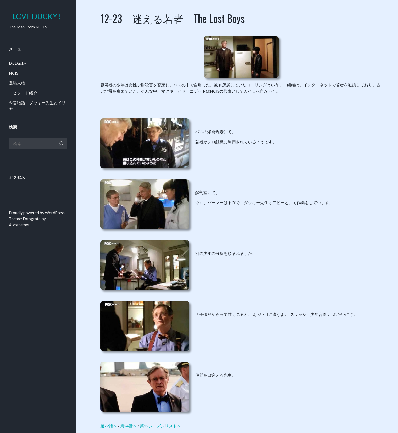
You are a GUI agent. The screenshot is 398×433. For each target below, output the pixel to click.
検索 (61, 143)
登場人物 (17, 82)
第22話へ (108, 425)
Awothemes (19, 224)
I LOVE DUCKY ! (35, 16)
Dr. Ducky (17, 63)
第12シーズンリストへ (160, 425)
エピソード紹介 (23, 92)
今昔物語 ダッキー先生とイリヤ (37, 105)
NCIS (13, 73)
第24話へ (128, 425)
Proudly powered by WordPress (37, 212)
